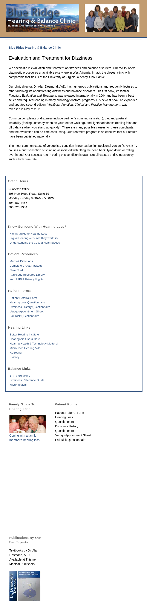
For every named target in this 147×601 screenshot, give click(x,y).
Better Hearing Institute (24, 334)
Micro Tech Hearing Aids (25, 348)
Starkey (14, 357)
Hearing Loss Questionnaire (27, 302)
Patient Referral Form (23, 298)
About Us (14, 570)
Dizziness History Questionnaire (30, 307)
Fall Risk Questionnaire (24, 316)
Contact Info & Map (20, 574)
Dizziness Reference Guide (27, 380)
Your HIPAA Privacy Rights (26, 279)
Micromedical (18, 384)
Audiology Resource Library (27, 274)
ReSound (15, 352)
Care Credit (17, 270)
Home (11, 565)
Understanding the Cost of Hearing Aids (35, 242)
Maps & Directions (21, 261)
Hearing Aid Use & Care (25, 339)
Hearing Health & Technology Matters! (34, 343)
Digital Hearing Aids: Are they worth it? (34, 238)
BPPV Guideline (20, 375)
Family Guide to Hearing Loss (28, 233)
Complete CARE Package (26, 265)
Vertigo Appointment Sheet (26, 311)
